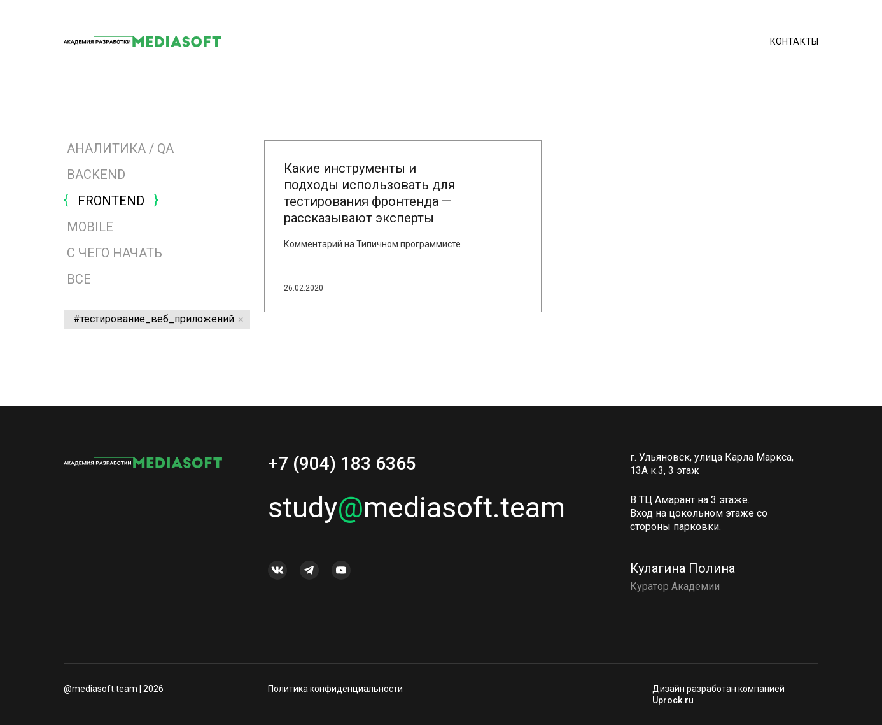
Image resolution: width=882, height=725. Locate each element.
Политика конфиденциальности (335, 689)
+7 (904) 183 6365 (342, 467)
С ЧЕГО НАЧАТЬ (114, 253)
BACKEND (96, 174)
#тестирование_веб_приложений (153, 319)
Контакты (794, 41)
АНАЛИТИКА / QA (120, 148)
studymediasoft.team (416, 511)
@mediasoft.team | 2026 (114, 689)
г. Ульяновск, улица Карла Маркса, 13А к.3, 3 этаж (712, 467)
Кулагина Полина (682, 572)
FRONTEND (111, 200)
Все (77, 279)
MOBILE (90, 226)
